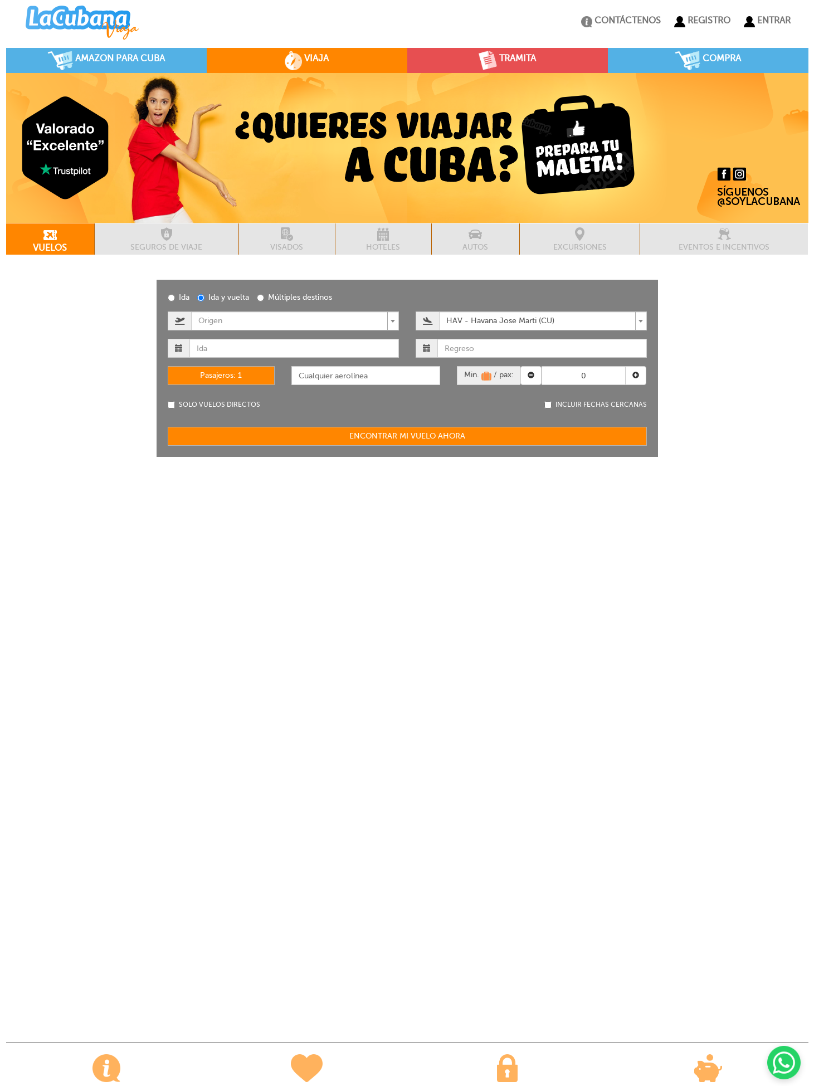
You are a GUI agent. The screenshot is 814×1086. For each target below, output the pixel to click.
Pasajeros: (221, 375)
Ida (178, 297)
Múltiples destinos (294, 297)
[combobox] (295, 320)
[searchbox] (366, 375)
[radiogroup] (407, 297)
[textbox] (291, 321)
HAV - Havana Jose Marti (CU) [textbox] (500, 320)
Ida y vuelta (223, 297)
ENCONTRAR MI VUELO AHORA (407, 436)
